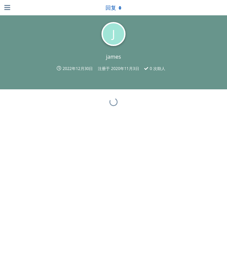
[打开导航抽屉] (6, 7)
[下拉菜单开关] (113, 7)
